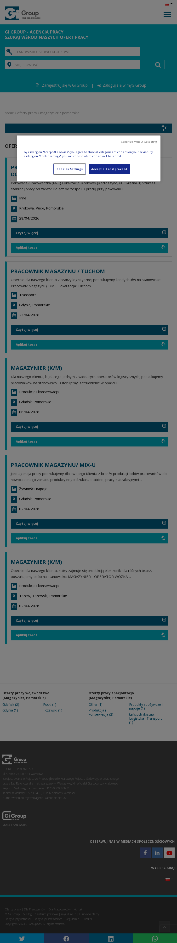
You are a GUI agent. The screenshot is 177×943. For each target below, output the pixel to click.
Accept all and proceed (109, 169)
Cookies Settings (70, 169)
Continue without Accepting (139, 141)
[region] (88, 158)
